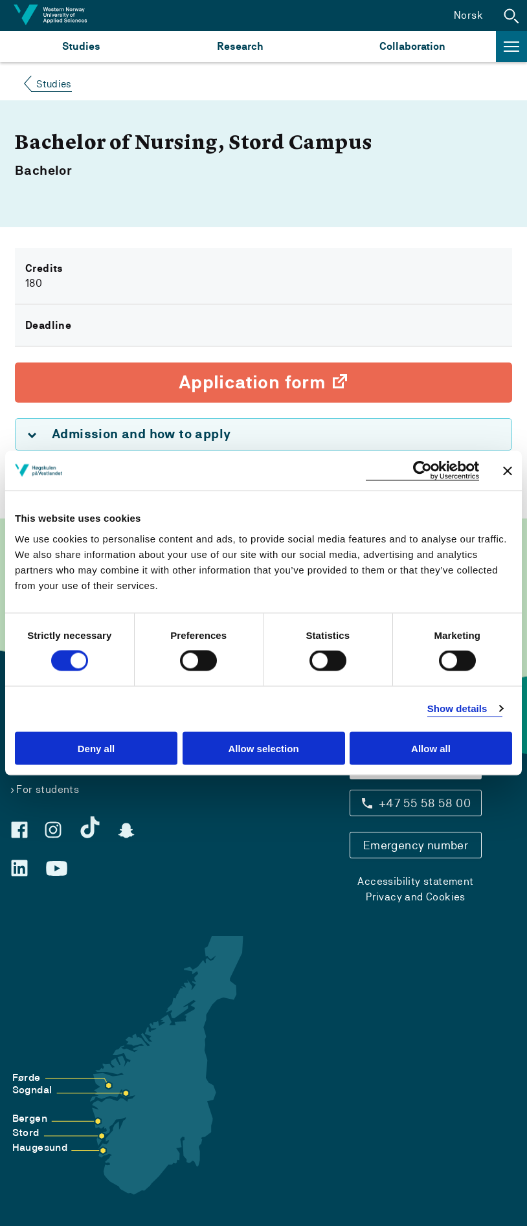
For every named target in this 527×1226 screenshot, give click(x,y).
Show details (457, 708)
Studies (81, 46)
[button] (511, 15)
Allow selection (263, 747)
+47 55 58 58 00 (425, 803)
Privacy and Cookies (415, 897)
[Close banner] (507, 470)
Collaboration (412, 46)
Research (240, 46)
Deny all (96, 747)
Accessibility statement (415, 881)
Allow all (431, 747)
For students (47, 789)
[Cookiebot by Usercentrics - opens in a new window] (422, 471)
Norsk (468, 15)
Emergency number (415, 845)
